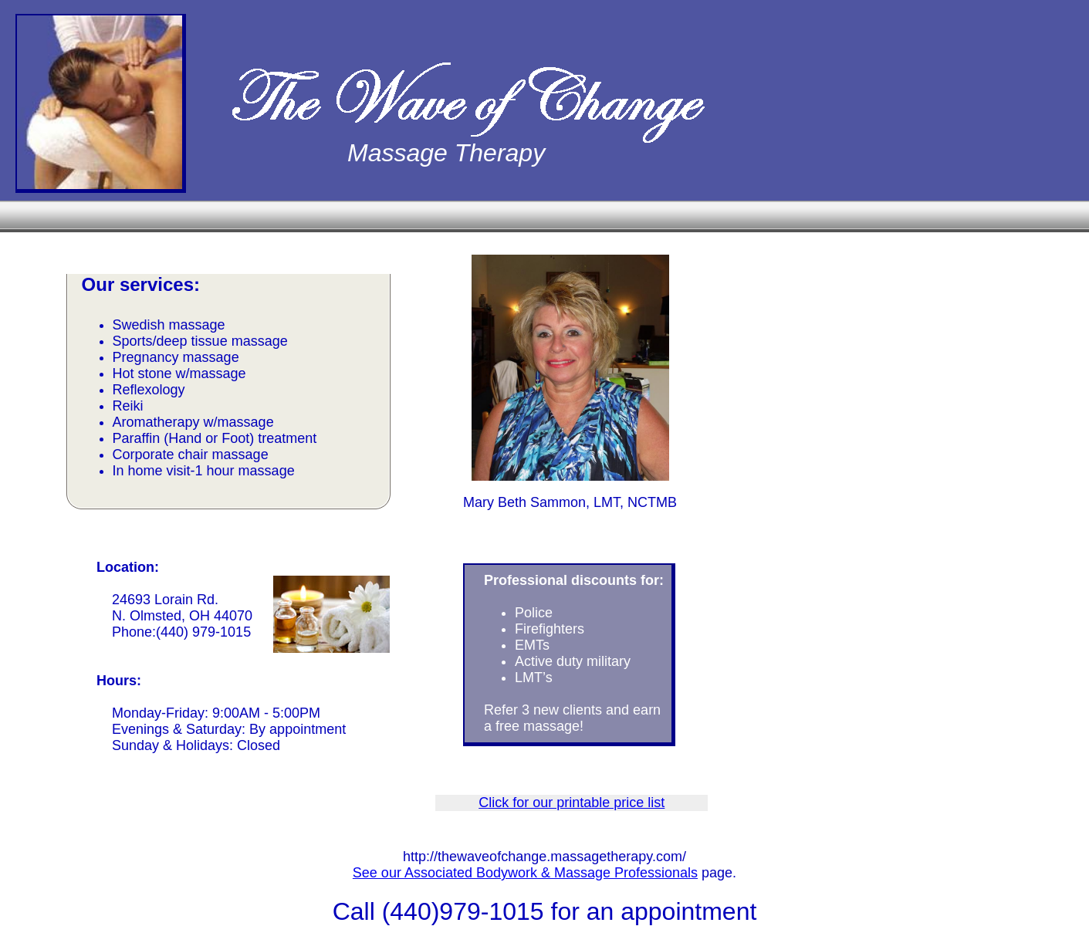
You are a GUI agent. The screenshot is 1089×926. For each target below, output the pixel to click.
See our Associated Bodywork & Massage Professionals (525, 872)
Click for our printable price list (572, 802)
